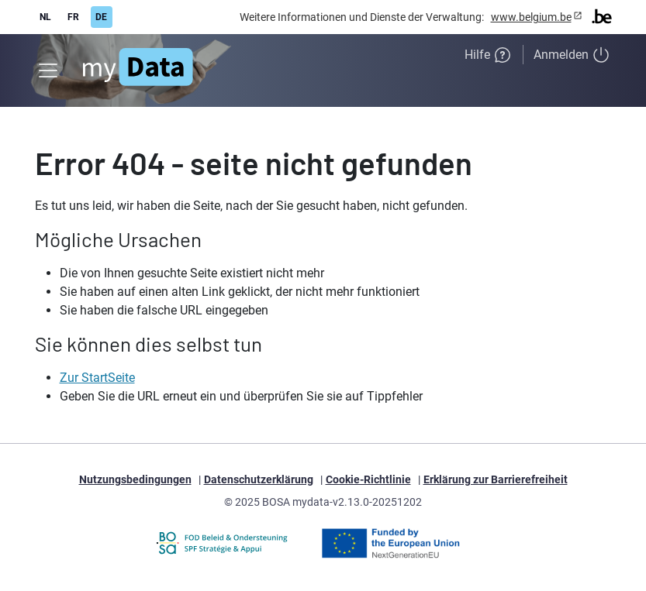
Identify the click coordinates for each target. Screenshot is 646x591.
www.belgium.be (531, 17)
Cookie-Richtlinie (368, 479)
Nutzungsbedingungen (135, 479)
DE (101, 17)
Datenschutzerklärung (258, 479)
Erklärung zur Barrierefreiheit (495, 479)
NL (45, 17)
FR (73, 17)
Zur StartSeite (97, 377)
